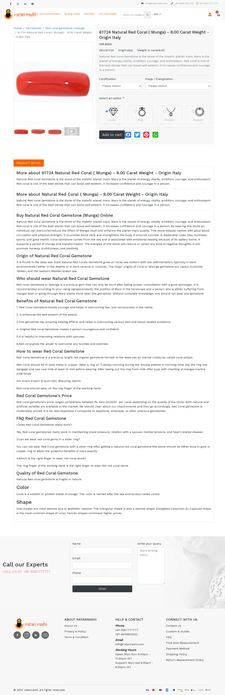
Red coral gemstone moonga (65, 28)
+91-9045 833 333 (182, 3)
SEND (102, 588)
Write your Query (149, 543)
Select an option (111, 98)
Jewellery (89, 13)
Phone (76, 573)
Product (25, 13)
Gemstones (33, 28)
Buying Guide (72, 13)
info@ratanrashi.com (154, 3)
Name (76, 543)
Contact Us (173, 625)
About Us (70, 625)
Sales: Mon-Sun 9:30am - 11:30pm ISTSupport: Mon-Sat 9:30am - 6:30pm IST (134, 658)
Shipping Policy (176, 654)
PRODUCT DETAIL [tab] (28, 163)
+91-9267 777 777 (207, 3)
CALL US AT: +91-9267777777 (26, 571)
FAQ (169, 637)
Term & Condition (76, 637)
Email (76, 558)
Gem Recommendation (47, 13)
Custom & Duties (177, 631)
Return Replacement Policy (185, 660)
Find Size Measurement (182, 643)
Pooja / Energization (159, 79)
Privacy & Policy (75, 631)
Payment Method (177, 648)
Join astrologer (107, 13)
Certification (107, 79)
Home (18, 28)
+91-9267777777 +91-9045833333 (126, 630)
